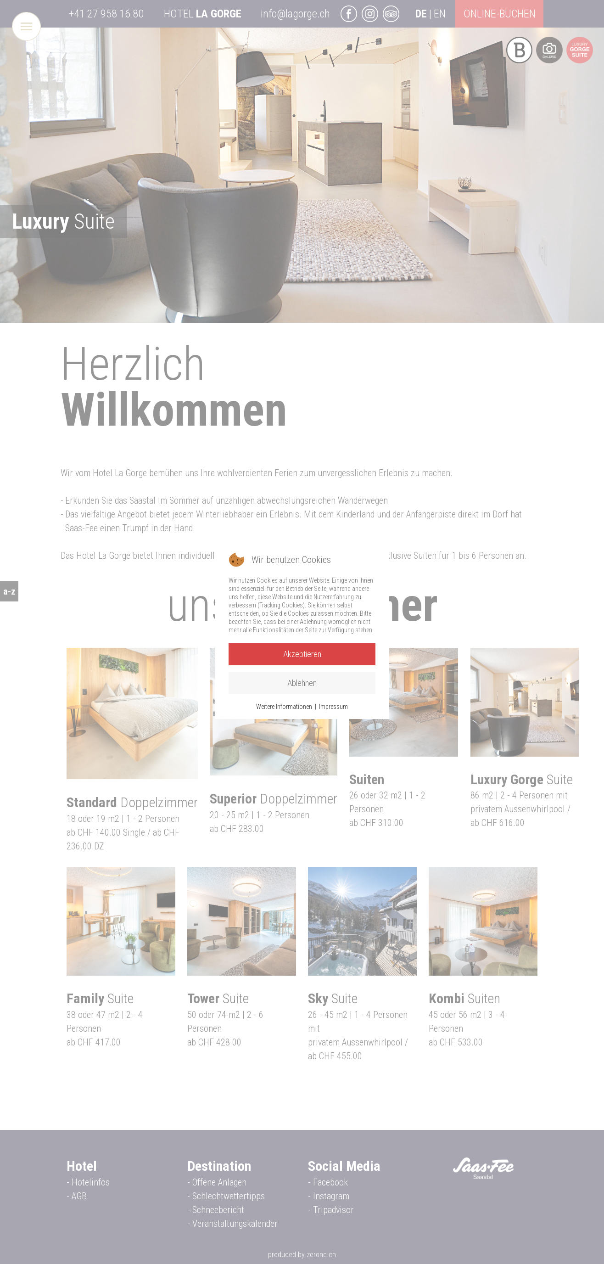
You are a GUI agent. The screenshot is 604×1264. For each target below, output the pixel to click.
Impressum (333, 706)
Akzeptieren (302, 654)
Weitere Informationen (284, 706)
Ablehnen (302, 683)
